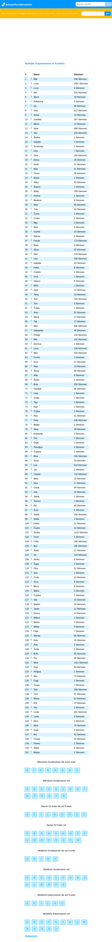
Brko (36, 227)
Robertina (38, 101)
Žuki (36, 645)
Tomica (37, 501)
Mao (36, 169)
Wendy (37, 636)
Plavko (37, 743)
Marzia (37, 236)
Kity (35, 703)
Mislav (37, 752)
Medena (38, 200)
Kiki (35, 92)
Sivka (36, 115)
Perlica (37, 196)
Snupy (37, 685)
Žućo (36, 510)
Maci (36, 205)
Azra (36, 362)
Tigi (35, 321)
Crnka (37, 218)
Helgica (37, 671)
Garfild (37, 232)
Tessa (36, 371)
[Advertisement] (56, 39)
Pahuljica (38, 447)
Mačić (36, 178)
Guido (37, 398)
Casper (37, 474)
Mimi (36, 663)
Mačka (37, 604)
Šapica (37, 187)
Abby (36, 182)
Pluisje (37, 335)
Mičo (36, 285)
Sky (35, 133)
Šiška (36, 748)
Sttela (36, 496)
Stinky (37, 559)
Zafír (36, 290)
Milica (36, 591)
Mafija (37, 425)
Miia (36, 375)
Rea (36, 416)
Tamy (36, 294)
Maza (36, 97)
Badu (36, 245)
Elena (36, 160)
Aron (36, 312)
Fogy (36, 680)
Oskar (37, 487)
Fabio (36, 267)
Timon (37, 173)
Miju (36, 223)
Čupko (37, 528)
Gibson (37, 281)
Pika (36, 568)
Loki (36, 259)
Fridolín (37, 272)
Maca (36, 317)
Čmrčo (37, 357)
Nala (36, 128)
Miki (35, 79)
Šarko (36, 380)
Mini (36, 353)
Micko (36, 124)
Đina (36, 721)
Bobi (36, 384)
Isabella (37, 263)
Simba (37, 532)
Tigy (36, 402)
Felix (36, 420)
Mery (36, 478)
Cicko (36, 577)
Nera (36, 429)
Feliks (36, 523)
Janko (37, 609)
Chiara (37, 739)
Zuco (36, 582)
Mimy (36, 586)
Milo (36, 326)
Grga (36, 443)
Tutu (36, 209)
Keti (35, 492)
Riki (35, 339)
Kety (36, 640)
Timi (36, 694)
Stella (36, 514)
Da (35, 106)
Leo (35, 465)
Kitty (36, 110)
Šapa (36, 564)
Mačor (37, 622)
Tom (36, 299)
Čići (35, 438)
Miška (36, 627)
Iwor (36, 573)
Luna (36, 83)
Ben (35, 546)
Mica (36, 725)
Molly (36, 191)
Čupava (37, 452)
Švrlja (36, 649)
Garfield (37, 119)
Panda (37, 241)
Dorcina (37, 344)
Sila (35, 600)
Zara (36, 155)
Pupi (36, 667)
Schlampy (38, 146)
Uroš (36, 276)
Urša (36, 393)
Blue (36, 456)
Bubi (36, 654)
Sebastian (38, 330)
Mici (35, 676)
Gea (36, 483)
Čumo (37, 214)
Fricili (36, 537)
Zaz (35, 707)
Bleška (37, 137)
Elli (35, 505)
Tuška (37, 308)
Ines (36, 151)
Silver (36, 250)
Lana (36, 348)
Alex (36, 254)
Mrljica (37, 618)
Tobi (36, 689)
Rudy (36, 550)
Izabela (37, 142)
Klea (36, 366)
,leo (35, 469)
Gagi (36, 730)
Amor (36, 461)
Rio (35, 658)
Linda (36, 712)
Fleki (36, 631)
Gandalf (37, 389)
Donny (37, 613)
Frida (36, 541)
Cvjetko (37, 595)
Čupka (37, 411)
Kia (35, 734)
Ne (35, 555)
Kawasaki (38, 434)
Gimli (36, 164)
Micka (36, 698)
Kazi (36, 407)
